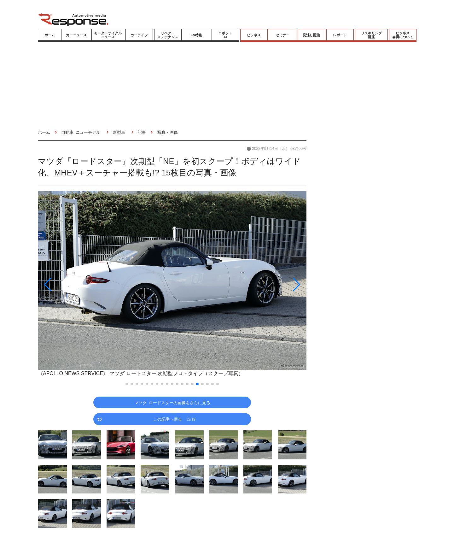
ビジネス (254, 35)
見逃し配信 (311, 35)
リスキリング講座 (371, 35)
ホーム (49, 35)
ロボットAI (225, 35)
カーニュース (76, 35)
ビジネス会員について (402, 35)
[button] (78, 284)
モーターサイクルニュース (108, 35)
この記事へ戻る (174, 419)
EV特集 (196, 35)
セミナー (282, 35)
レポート (340, 35)
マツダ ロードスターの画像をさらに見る (172, 402)
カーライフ (139, 35)
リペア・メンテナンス (167, 35)
